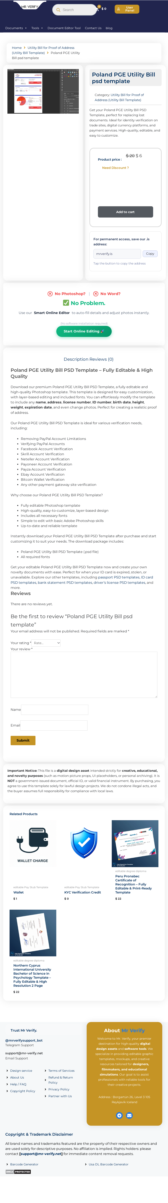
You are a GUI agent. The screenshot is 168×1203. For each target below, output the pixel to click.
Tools (37, 28)
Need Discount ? (115, 168)
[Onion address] (117, 254)
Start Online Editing (84, 331)
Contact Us (93, 28)
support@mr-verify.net (24, 1053)
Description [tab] (76, 359)
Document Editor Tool (64, 28)
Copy (150, 254)
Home (17, 48)
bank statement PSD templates (65, 583)
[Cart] (100, 8)
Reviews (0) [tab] (101, 359)
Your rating (21, 643)
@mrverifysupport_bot (23, 1040)
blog (109, 28)
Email (15, 725)
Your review (21, 649)
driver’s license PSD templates (119, 583)
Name (16, 710)
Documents (16, 28)
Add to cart (125, 212)
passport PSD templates (119, 577)
